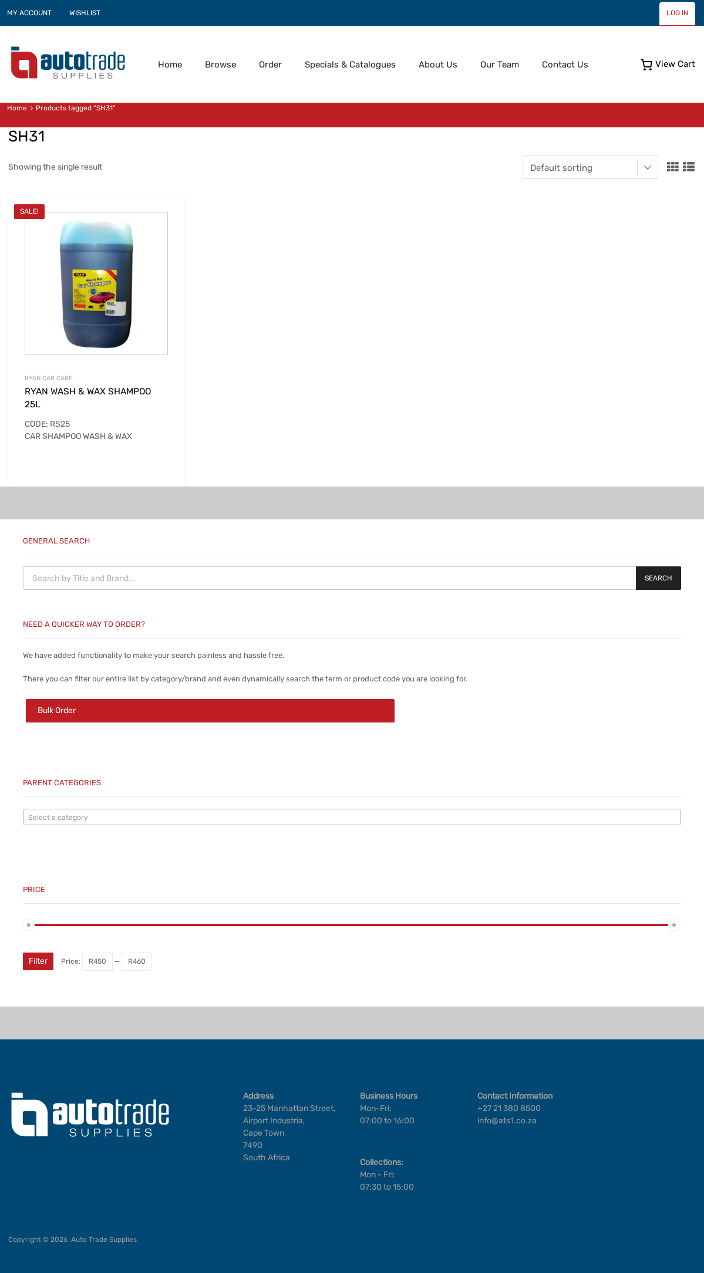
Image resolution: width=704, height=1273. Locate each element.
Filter (38, 961)
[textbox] (352, 817)
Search (658, 578)
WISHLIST (84, 13)
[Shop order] (590, 167)
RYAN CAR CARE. (49, 378)
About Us (438, 64)
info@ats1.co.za (507, 1121)
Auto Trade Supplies (104, 1239)
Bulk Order (57, 710)
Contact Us (565, 64)
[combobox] (352, 817)
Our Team (499, 64)
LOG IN (677, 13)
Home (170, 64)
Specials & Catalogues (350, 64)
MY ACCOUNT (29, 13)
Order (270, 64)
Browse (220, 64)
